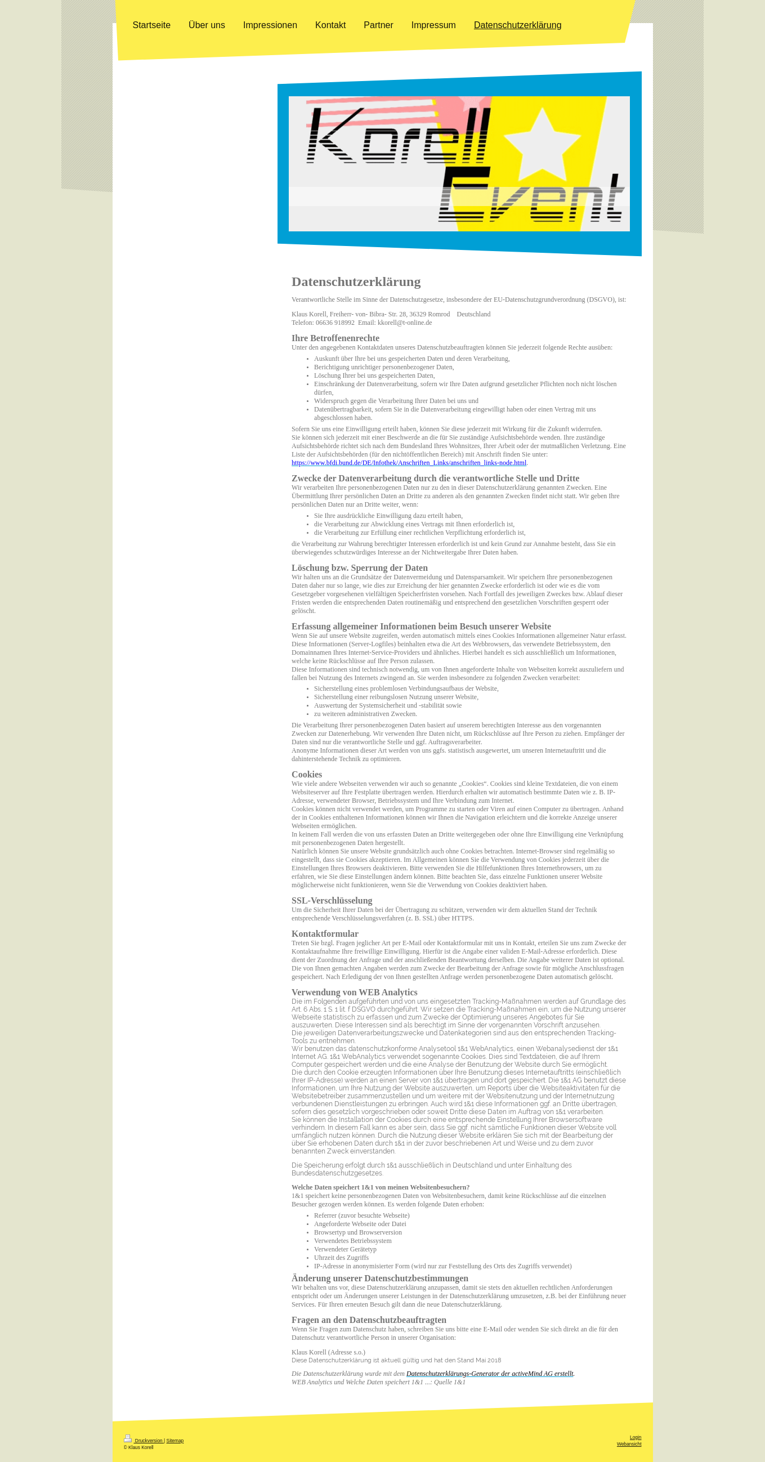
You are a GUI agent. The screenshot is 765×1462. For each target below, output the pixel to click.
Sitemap (175, 1440)
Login (636, 1437)
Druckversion (144, 1440)
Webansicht (629, 1444)
